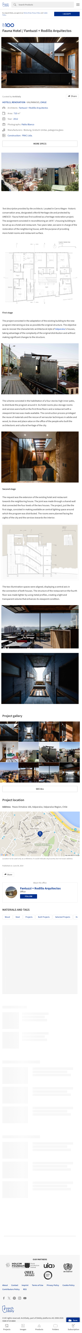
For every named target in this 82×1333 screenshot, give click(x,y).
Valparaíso (60, 329)
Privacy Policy (36, 13)
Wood (7, 917)
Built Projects (44, 917)
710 (15, 113)
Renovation (18, 102)
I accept (67, 14)
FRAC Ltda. (27, 135)
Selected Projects (62, 917)
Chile (43, 102)
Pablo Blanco (28, 124)
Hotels (6, 102)
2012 (15, 119)
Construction (14, 135)
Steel (18, 917)
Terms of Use (27, 13)
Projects (29, 917)
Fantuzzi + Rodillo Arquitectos (33, 107)
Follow (28, 896)
